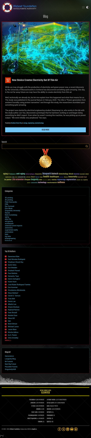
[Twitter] (63, 429)
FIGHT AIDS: (34, 412)
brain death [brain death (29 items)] (82, 174)
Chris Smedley (13, 338)
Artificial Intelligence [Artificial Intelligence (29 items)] (30, 174)
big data (8, 236)
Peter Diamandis (11, 202)
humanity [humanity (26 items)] (61, 177)
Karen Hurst (12, 282)
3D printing (9, 198)
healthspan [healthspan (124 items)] (54, 177)
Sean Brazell (12, 313)
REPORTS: (49, 412)
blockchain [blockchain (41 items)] (76, 174)
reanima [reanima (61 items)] (54, 180)
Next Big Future (10, 364)
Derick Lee (11, 301)
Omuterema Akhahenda (16, 290)
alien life (8, 219)
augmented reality (11, 230)
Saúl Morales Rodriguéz (16, 259)
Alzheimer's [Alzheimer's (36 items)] (13, 174)
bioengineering (10, 238)
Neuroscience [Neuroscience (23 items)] (44, 180)
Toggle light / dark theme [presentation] (87, 7)
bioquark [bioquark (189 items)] (46, 173)
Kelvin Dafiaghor (14, 279)
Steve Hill (11, 318)
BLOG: (48, 406)
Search (86, 146)
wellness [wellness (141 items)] (61, 182)
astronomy (9, 228)
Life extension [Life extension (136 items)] (18, 179)
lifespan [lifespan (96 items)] (27, 179)
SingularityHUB (10, 369)
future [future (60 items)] (33, 177)
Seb (9, 321)
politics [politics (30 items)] (49, 180)
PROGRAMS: (50, 415)
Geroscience (9, 356)
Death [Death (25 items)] (16, 177)
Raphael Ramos (13, 310)
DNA (6, 204)
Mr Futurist (9, 361)
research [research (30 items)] (78, 180)
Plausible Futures (11, 367)
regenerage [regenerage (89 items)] (61, 180)
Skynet (7, 213)
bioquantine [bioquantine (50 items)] (38, 174)
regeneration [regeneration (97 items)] (71, 179)
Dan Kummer (12, 287)
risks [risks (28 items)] (82, 180)
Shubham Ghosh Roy (16, 123)
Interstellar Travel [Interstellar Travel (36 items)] (82, 177)
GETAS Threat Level (45, 392)
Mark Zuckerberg (11, 215)
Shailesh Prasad (14, 271)
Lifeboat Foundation (15, 429)
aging (7, 217)
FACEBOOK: (32, 399)
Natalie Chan (12, 315)
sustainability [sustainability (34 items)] (34, 183)
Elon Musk (8, 208)
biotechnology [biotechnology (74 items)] (63, 174)
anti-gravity (9, 221)
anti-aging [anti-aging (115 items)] (20, 174)
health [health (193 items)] (46, 176)
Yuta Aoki (11, 299)
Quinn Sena (12, 265)
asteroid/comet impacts (13, 226)
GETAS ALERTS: (51, 403)
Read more (45, 130)
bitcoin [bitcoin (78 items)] (71, 174)
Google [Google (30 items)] (41, 177)
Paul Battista (12, 273)
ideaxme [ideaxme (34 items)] (66, 177)
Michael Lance (13, 327)
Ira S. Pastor (12, 335)
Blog (45, 17)
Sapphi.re (34, 429)
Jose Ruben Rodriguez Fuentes (19, 285)
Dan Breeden (12, 268)
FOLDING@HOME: (32, 415)
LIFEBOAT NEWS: (51, 399)
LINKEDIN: (33, 403)
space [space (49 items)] (28, 182)
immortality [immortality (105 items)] (72, 177)
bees (6, 234)
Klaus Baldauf (13, 293)
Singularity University (12, 211)
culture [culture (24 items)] (13, 177)
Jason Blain (12, 329)
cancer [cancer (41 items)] (87, 174)
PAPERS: (49, 418)
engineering (31, 123)
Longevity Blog (10, 359)
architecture (9, 223)
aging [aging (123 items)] (5, 174)
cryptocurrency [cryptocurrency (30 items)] (8, 177)
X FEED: (33, 406)
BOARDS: (49, 409)
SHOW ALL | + (8, 340)
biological (8, 241)
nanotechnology (39, 123)
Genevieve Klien (13, 256)
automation (9, 232)
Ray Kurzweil (9, 206)
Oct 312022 (8, 80)
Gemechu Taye (13, 276)
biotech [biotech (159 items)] (54, 173)
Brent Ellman (12, 324)
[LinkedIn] (67, 429)
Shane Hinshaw (13, 307)
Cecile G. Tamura (14, 296)
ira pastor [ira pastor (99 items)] (8, 179)
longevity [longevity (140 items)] (35, 179)
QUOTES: (49, 421)
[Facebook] (59, 429)
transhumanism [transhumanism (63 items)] (52, 183)
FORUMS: (40, 421)
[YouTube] (71, 429)
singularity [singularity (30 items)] (85, 180)
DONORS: (38, 409)
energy (25, 123)
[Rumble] (76, 429)
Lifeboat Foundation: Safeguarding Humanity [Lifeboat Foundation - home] (40, 7)
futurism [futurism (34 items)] (37, 177)
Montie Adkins (13, 332)
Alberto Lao (12, 304)
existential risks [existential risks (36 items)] (22, 177)
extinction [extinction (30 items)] (28, 177)
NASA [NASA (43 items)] (40, 180)
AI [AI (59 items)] (9, 174)
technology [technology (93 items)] (42, 182)
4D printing (9, 200)
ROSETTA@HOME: (32, 418)
